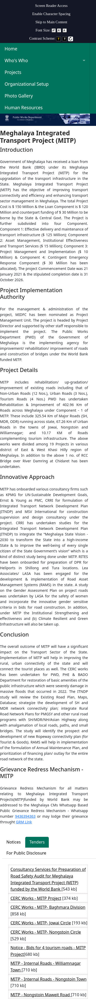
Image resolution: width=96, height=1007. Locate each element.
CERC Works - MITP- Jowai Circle (40, 923)
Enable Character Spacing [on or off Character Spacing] (51, 14)
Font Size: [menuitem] (51, 30)
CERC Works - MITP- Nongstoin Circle (45, 932)
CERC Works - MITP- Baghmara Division (47, 907)
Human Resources (24, 107)
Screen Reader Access (51, 6)
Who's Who (16, 60)
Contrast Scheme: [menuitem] (51, 38)
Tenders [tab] (37, 842)
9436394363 (25, 816)
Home (11, 49)
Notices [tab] (13, 842)
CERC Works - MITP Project (35, 898)
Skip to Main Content (51, 22)
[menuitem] (51, 5)
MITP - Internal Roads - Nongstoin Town (48, 979)
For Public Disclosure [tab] (26, 853)
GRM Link (24, 821)
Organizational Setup (27, 84)
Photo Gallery (19, 96)
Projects (13, 72)
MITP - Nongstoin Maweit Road (40, 995)
